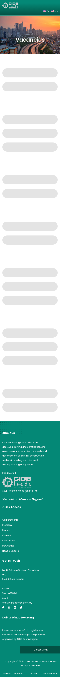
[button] (56, 6)
